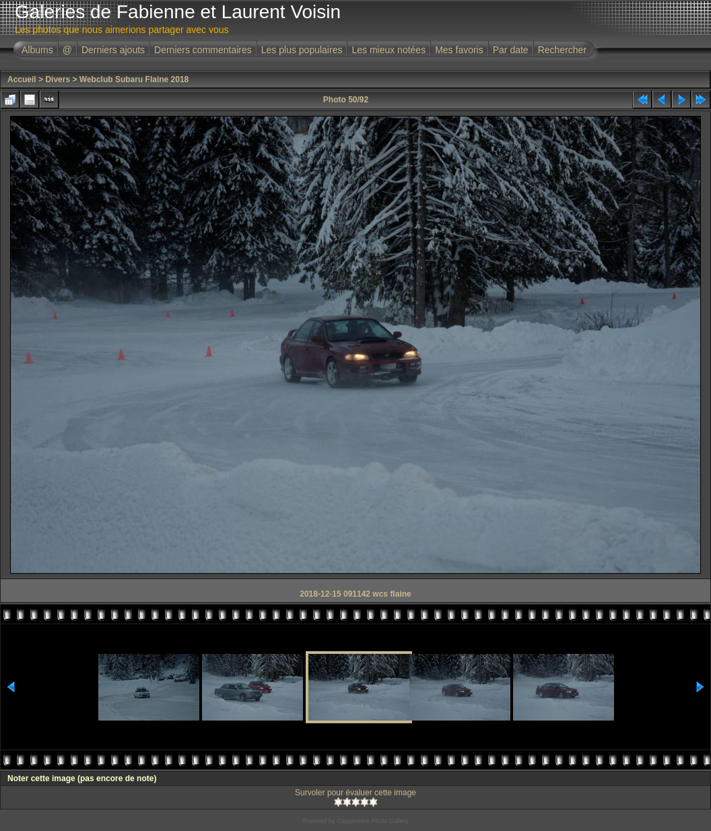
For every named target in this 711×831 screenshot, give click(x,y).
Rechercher (562, 49)
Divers (57, 79)
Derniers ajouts (113, 49)
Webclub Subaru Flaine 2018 (134, 79)
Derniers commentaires (203, 49)
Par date (511, 49)
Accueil (21, 79)
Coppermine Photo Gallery (372, 821)
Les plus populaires (302, 49)
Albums (37, 49)
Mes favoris (459, 49)
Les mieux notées (388, 49)
